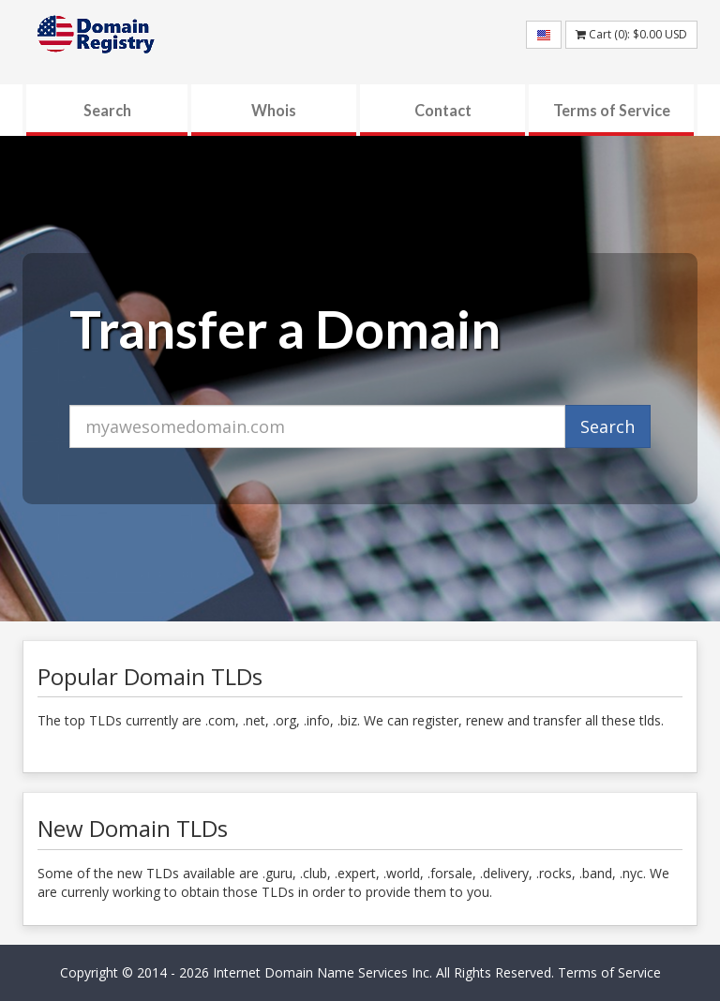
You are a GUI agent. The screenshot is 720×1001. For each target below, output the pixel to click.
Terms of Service (611, 110)
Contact (443, 110)
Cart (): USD (631, 34)
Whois (273, 110)
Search (107, 110)
